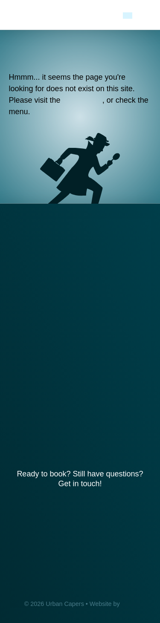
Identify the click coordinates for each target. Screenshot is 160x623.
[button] (145, 14)
